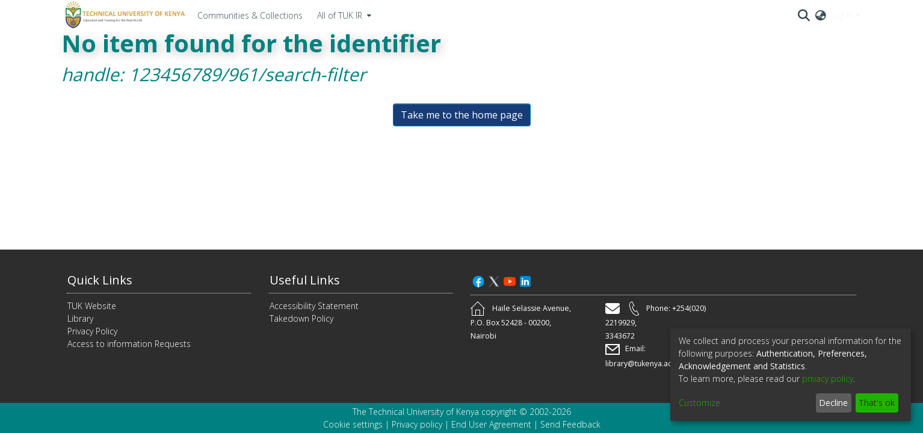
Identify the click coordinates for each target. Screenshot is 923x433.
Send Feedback (570, 424)
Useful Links (305, 280)
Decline (833, 402)
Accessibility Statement (314, 306)
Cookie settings (353, 424)
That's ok (877, 402)
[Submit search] (804, 15)
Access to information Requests (129, 343)
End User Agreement (491, 424)
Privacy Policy (92, 331)
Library (80, 318)
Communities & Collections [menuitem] (250, 15)
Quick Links (99, 280)
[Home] (123, 15)
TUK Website (91, 306)
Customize (699, 402)
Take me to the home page (462, 114)
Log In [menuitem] (841, 15)
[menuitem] (343, 15)
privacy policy (827, 378)
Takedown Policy (301, 318)
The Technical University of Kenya (416, 411)
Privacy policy (417, 424)
